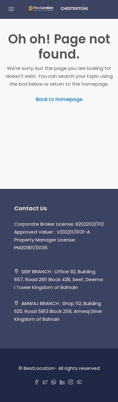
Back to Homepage (59, 99)
